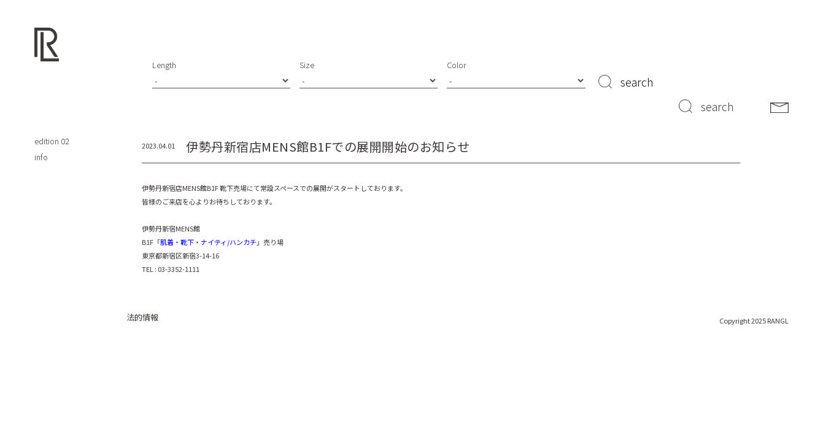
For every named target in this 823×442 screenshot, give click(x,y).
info (41, 157)
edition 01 (51, 125)
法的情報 (142, 317)
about (44, 109)
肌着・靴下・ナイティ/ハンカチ (208, 242)
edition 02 (51, 141)
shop (43, 93)
